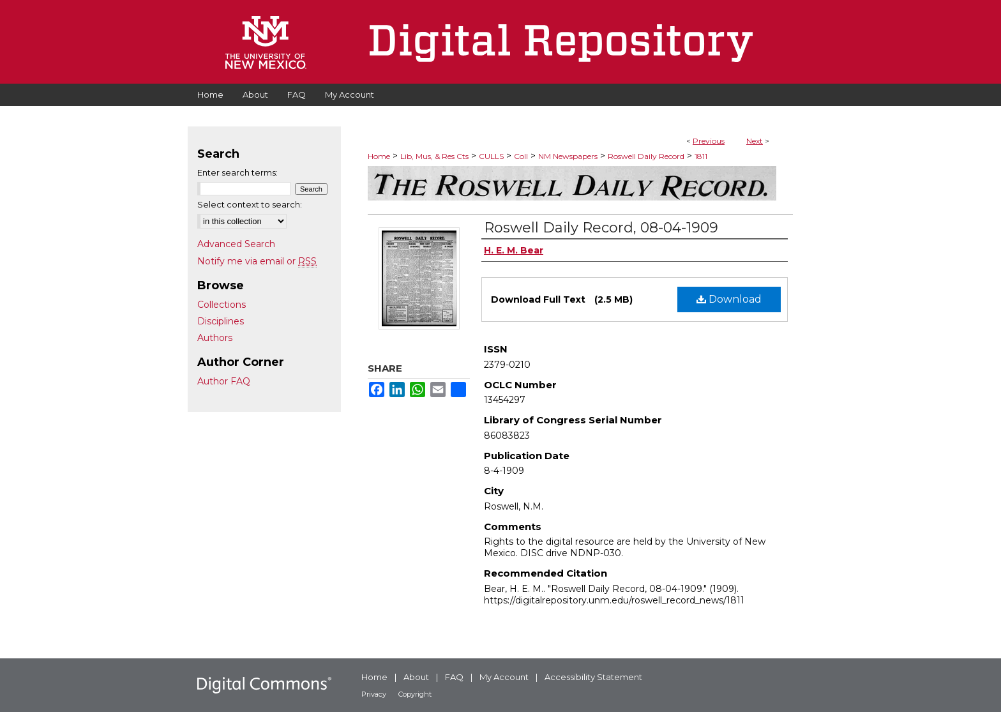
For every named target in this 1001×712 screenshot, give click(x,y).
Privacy (373, 694)
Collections (221, 304)
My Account (504, 677)
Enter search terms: (237, 172)
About (416, 677)
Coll (521, 156)
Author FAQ (223, 381)
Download (729, 299)
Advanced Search (236, 244)
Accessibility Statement (593, 677)
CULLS (491, 156)
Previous (709, 141)
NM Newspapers (568, 156)
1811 (701, 156)
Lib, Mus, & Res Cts (434, 156)
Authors (214, 338)
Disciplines (220, 321)
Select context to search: (249, 204)
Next (754, 141)
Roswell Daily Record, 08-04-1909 (601, 227)
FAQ (454, 677)
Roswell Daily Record (646, 156)
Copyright (415, 694)
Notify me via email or (257, 261)
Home (379, 156)
